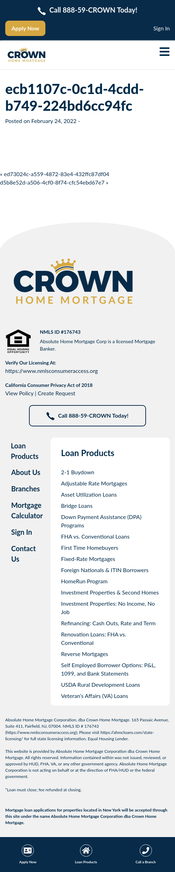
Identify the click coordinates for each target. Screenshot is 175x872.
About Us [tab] (26, 472)
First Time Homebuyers (89, 547)
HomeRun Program (84, 581)
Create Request (56, 393)
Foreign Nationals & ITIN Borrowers (104, 570)
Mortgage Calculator (27, 510)
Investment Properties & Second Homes (110, 592)
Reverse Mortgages (84, 653)
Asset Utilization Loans (89, 494)
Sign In (161, 28)
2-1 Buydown (77, 472)
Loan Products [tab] (24, 450)
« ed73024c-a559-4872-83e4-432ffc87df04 (54, 174)
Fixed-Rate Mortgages (88, 558)
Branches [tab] (25, 488)
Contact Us (23, 553)
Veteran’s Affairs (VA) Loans (94, 695)
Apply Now (25, 28)
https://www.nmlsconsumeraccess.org (51, 370)
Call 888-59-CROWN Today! (87, 416)
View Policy (19, 393)
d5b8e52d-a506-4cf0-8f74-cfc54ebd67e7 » (54, 182)
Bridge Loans (77, 505)
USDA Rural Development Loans (100, 684)
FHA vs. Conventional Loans (95, 536)
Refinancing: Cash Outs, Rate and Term (108, 623)
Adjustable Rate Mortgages (94, 483)
